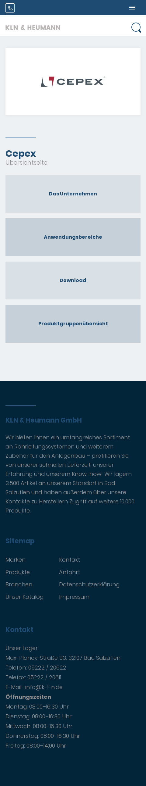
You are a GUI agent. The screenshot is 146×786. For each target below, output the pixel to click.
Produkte (17, 572)
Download (73, 280)
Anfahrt (69, 572)
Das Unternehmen (73, 193)
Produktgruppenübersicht (73, 323)
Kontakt (69, 559)
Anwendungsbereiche (73, 237)
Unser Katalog (24, 597)
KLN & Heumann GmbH (43, 420)
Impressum (74, 597)
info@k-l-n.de (44, 687)
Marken (15, 559)
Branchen (18, 584)
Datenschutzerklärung (89, 584)
